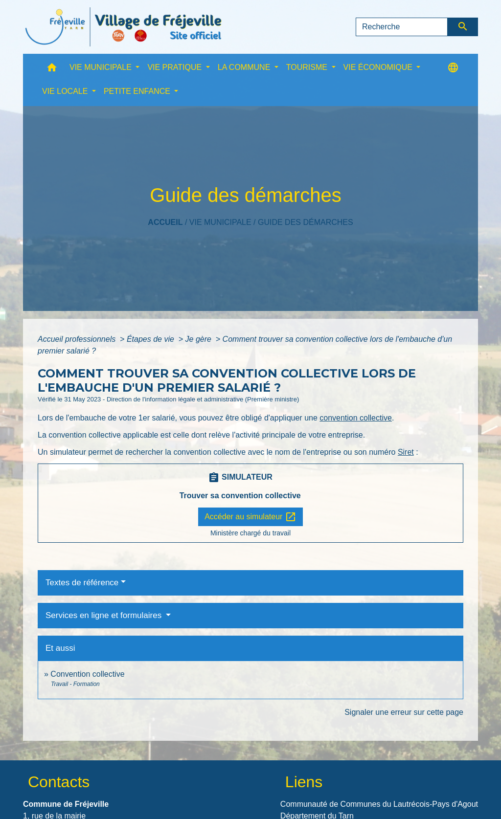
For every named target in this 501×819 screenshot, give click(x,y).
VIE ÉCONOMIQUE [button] (379, 67)
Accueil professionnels (78, 339)
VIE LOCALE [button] (66, 91)
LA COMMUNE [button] (245, 67)
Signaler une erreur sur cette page (403, 712)
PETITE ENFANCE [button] (138, 91)
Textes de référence (82, 582)
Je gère (199, 339)
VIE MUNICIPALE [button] (101, 67)
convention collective (355, 418)
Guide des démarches (305, 222)
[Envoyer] (463, 27)
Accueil (165, 222)
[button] (52, 70)
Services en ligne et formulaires (105, 615)
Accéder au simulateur (250, 517)
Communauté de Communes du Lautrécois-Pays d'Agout (379, 804)
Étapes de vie (151, 339)
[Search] (402, 27)
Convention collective (87, 674)
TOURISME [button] (308, 67)
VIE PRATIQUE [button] (175, 67)
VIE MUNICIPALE (220, 222)
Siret (406, 452)
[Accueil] (123, 27)
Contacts (59, 782)
